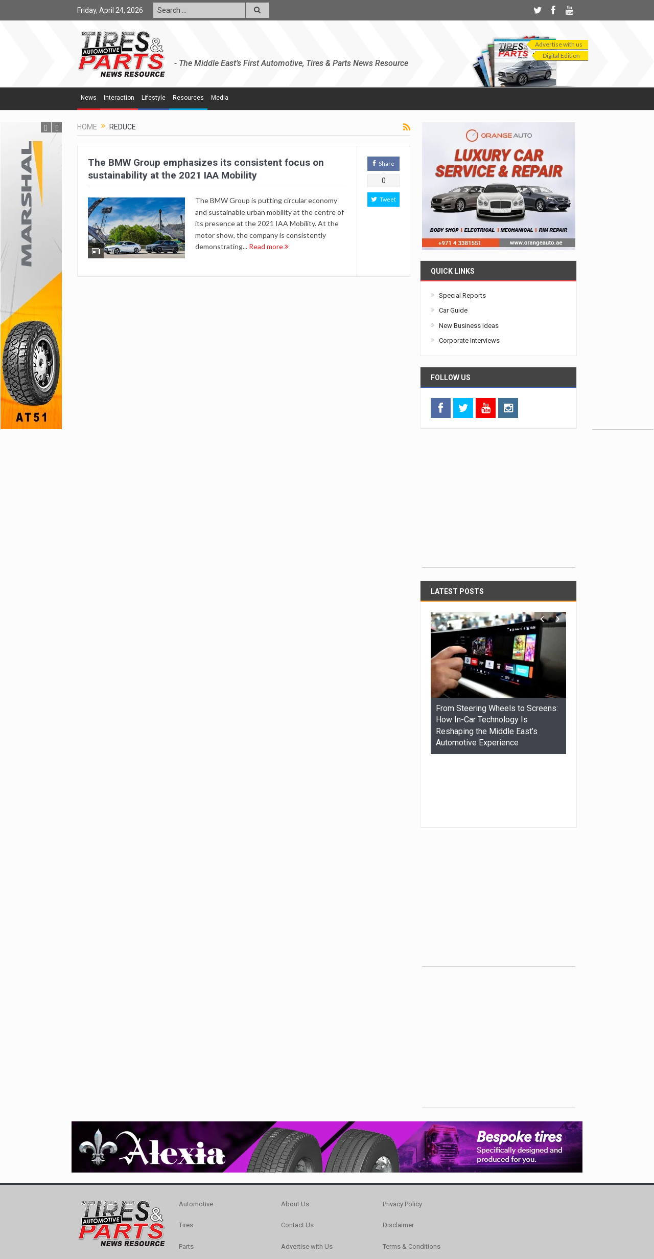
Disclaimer (398, 1162)
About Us (295, 1141)
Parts (186, 1183)
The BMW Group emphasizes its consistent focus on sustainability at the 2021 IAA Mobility (206, 169)
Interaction (119, 97)
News (89, 97)
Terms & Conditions (411, 1183)
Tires (186, 1162)
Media (219, 97)
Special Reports (462, 295)
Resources (188, 97)
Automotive (196, 1141)
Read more (269, 246)
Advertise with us (558, 44)
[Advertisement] (622, 275)
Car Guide (453, 310)
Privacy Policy (402, 1141)
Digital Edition (561, 55)
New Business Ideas (469, 325)
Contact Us (297, 1162)
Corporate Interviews (469, 340)
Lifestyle (154, 97)
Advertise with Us (307, 1183)
